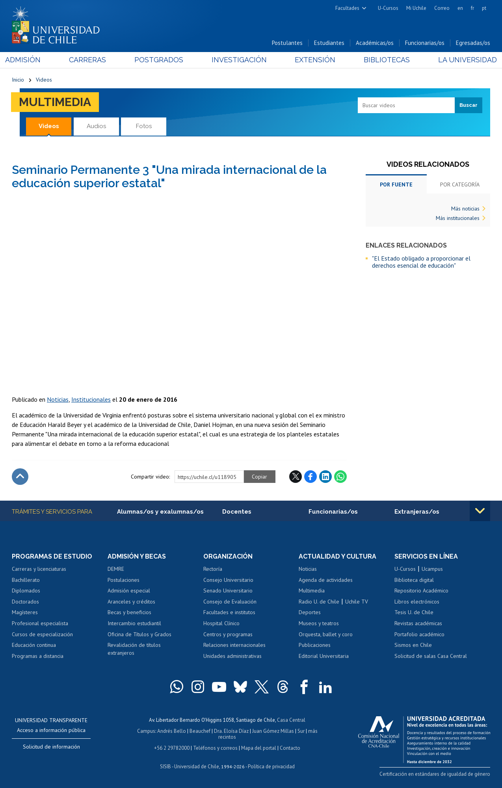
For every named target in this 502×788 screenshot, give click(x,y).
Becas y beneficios (129, 612)
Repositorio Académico (421, 590)
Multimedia (55, 102)
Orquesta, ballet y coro (326, 634)
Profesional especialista (40, 623)
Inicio (18, 79)
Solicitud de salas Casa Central (430, 655)
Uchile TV (356, 601)
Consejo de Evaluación (230, 601)
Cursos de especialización (42, 634)
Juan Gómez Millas (273, 731)
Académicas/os (375, 43)
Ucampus (432, 568)
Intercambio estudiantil (134, 623)
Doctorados (25, 601)
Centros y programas (228, 634)
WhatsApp (340, 477)
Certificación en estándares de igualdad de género (434, 774)
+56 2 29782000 (172, 748)
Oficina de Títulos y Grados (139, 634)
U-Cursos (388, 8)
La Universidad (460, 60)
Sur (301, 731)
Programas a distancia (37, 655)
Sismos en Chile (413, 644)
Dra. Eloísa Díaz (231, 731)
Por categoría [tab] (460, 184)
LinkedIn (325, 476)
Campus (146, 731)
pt (484, 8)
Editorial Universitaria (324, 655)
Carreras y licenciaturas (39, 568)
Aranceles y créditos (131, 601)
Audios (96, 126)
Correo (442, 8)
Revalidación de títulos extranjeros (134, 648)
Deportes (310, 612)
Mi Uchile (416, 8)
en (460, 8)
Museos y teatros (319, 623)
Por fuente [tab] (396, 184)
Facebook (310, 476)
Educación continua (34, 644)
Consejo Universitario (228, 579)
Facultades (347, 8)
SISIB (165, 766)
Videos (44, 79)
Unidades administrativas (232, 655)
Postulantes (287, 43)
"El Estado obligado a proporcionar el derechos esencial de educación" (421, 262)
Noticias (58, 399)
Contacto (290, 748)
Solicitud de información (51, 746)
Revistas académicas (418, 623)
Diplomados (26, 590)
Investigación (238, 60)
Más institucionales (458, 218)
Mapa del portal (258, 748)
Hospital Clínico (221, 623)
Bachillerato (26, 579)
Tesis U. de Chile (413, 612)
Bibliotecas (382, 60)
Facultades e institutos (229, 612)
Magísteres (25, 612)
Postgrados (160, 60)
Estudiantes (329, 43)
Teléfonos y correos (215, 748)
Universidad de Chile (196, 766)
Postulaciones (123, 579)
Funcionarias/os (424, 43)
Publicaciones (315, 644)
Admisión (29, 60)
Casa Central (291, 720)
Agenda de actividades (326, 579)
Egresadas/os (473, 43)
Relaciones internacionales (234, 644)
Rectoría (212, 568)
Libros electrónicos (416, 601)
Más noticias (465, 208)
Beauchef (200, 731)
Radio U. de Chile (319, 601)
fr (472, 8)
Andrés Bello (171, 731)
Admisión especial (129, 590)
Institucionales (91, 399)
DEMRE (116, 568)
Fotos (144, 126)
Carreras (91, 60)
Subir (20, 476)
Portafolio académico (419, 634)
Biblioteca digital (414, 579)
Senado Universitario (228, 590)
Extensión (313, 60)
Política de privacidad (271, 766)
